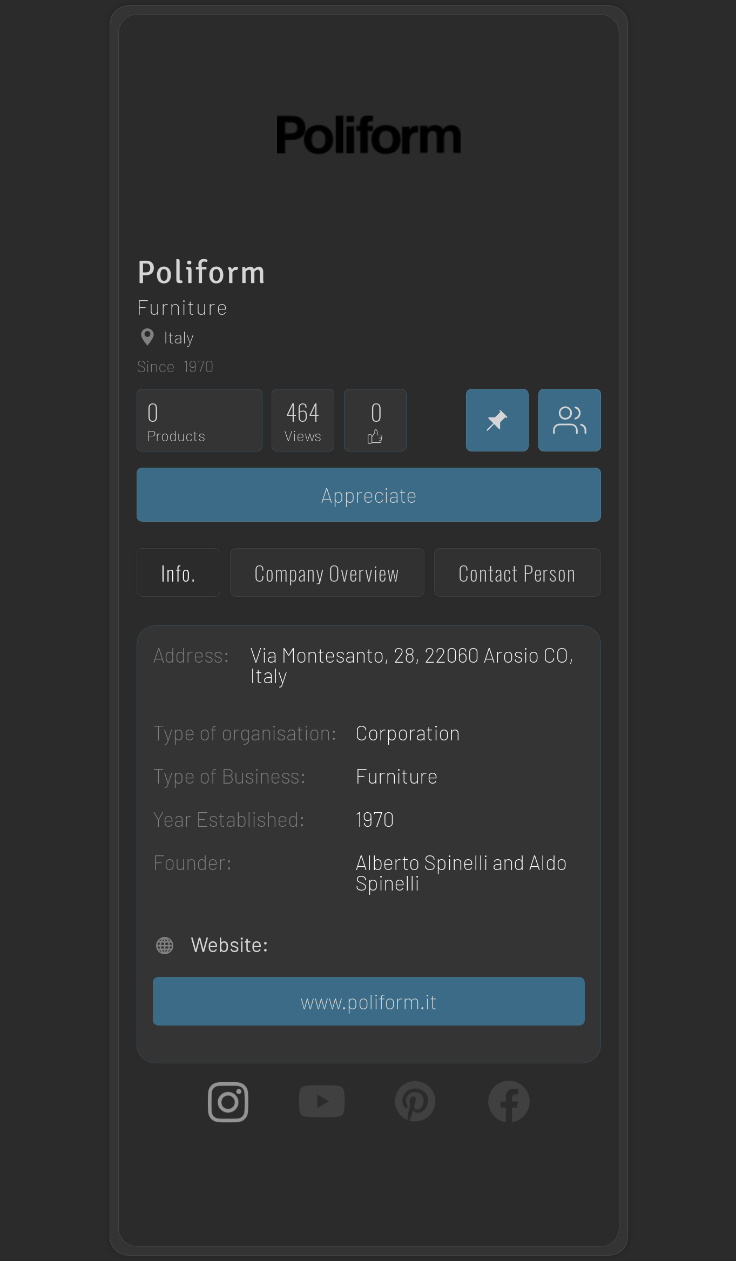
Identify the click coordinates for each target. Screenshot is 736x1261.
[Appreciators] (569, 420)
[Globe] (147, 337)
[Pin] (497, 420)
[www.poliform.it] (369, 1001)
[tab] (178, 572)
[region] (348, 98)
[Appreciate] (369, 495)
